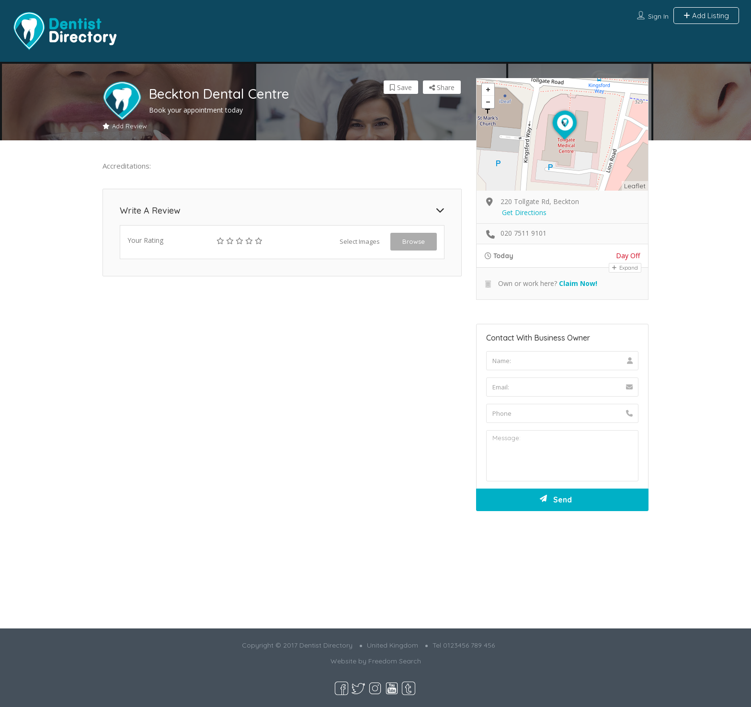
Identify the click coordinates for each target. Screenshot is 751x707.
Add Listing (706, 15)
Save (401, 87)
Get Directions (524, 212)
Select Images (360, 241)
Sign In (658, 16)
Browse (413, 241)
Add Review (124, 126)
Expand (625, 267)
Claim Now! (578, 283)
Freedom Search (394, 661)
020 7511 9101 (523, 233)
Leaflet (635, 186)
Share (442, 87)
